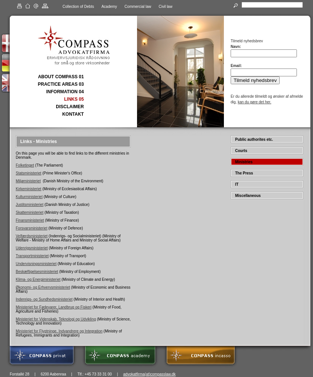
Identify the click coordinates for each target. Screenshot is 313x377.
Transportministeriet (32, 256)
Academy (109, 6)
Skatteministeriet (29, 212)
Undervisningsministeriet (36, 264)
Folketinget (25, 165)
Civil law (166, 6)
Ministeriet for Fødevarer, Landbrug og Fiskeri (53, 307)
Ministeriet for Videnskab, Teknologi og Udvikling (56, 319)
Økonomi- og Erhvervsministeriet (43, 287)
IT (236, 184)
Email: (236, 66)
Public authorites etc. (254, 139)
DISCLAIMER (70, 106)
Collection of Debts (78, 6)
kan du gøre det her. (254, 102)
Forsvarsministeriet (31, 228)
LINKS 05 (74, 99)
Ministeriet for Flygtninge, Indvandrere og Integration (59, 331)
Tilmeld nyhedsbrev (255, 80)
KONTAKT (73, 114)
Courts (241, 151)
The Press (244, 173)
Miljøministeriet (28, 181)
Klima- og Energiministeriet (38, 279)
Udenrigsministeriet (32, 248)
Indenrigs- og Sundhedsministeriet (44, 299)
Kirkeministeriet (28, 189)
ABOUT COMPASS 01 (60, 76)
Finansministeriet (30, 220)
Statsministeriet (28, 173)
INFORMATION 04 (64, 91)
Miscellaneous (248, 196)
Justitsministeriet (29, 205)
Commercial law (138, 6)
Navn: (236, 47)
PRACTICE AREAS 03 (61, 84)
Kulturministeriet (29, 197)
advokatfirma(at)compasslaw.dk (149, 374)
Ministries (244, 162)
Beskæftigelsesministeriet (37, 272)
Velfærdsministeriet (32, 236)
